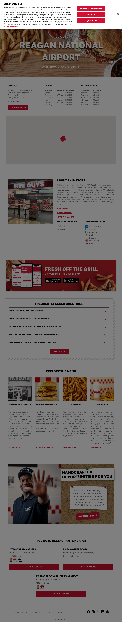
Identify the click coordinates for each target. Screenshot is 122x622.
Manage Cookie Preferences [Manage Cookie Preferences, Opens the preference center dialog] (91, 8)
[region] (61, 14)
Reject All (91, 15)
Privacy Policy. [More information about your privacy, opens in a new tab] (13, 26)
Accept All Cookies (90, 21)
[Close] (118, 14)
